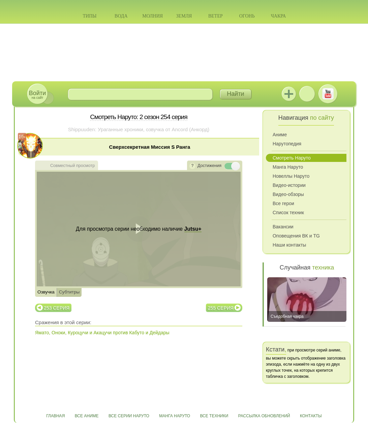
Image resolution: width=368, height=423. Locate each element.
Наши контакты (289, 245)
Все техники (214, 416)
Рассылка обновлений (264, 416)
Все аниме (87, 416)
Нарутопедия (287, 143)
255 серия (221, 308)
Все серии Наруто (129, 416)
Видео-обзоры (288, 194)
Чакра (278, 16)
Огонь (247, 16)
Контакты (311, 416)
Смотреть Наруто (292, 158)
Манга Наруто (288, 167)
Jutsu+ (289, 94)
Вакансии (283, 226)
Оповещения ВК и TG (296, 235)
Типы (89, 16)
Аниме (280, 134)
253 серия (56, 308)
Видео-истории (289, 185)
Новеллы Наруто (291, 176)
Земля (184, 16)
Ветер (215, 16)
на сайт (37, 95)
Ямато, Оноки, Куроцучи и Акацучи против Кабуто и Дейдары (102, 332)
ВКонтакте (307, 94)
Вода (121, 16)
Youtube (327, 93)
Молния (152, 16)
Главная (55, 416)
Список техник (288, 212)
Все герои (283, 203)
